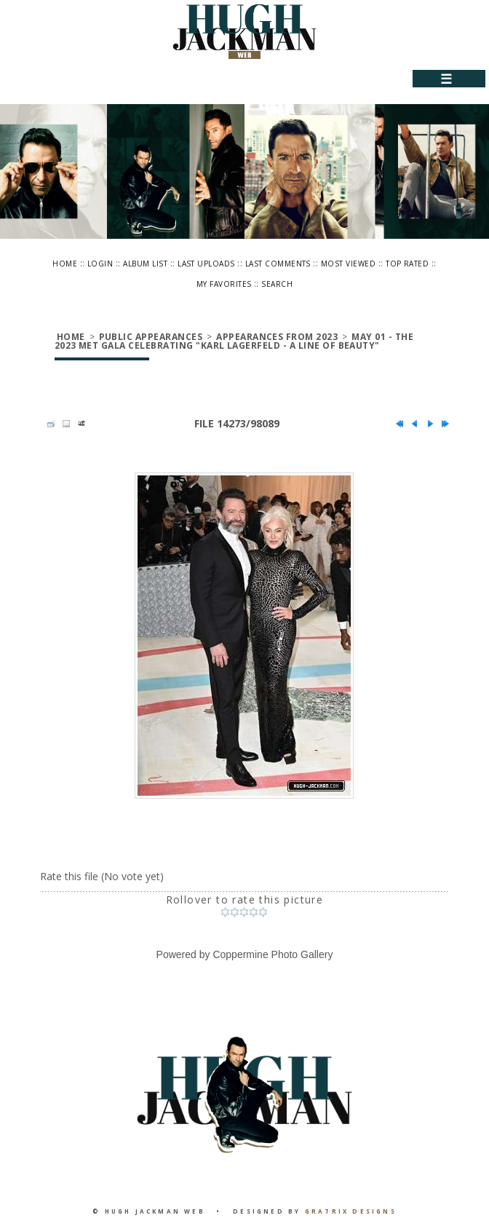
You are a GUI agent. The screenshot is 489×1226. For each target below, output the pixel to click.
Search (277, 284)
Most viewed (348, 263)
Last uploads (206, 263)
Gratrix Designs (351, 1211)
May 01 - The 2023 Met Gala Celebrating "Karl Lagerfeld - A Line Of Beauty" (234, 341)
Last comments (278, 263)
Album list (145, 263)
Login (100, 263)
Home (64, 263)
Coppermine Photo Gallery (272, 954)
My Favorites (224, 284)
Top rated (407, 263)
